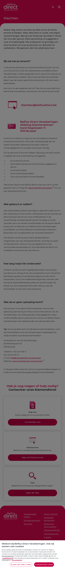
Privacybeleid (17, 562)
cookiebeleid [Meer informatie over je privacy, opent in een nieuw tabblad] (7, 560)
